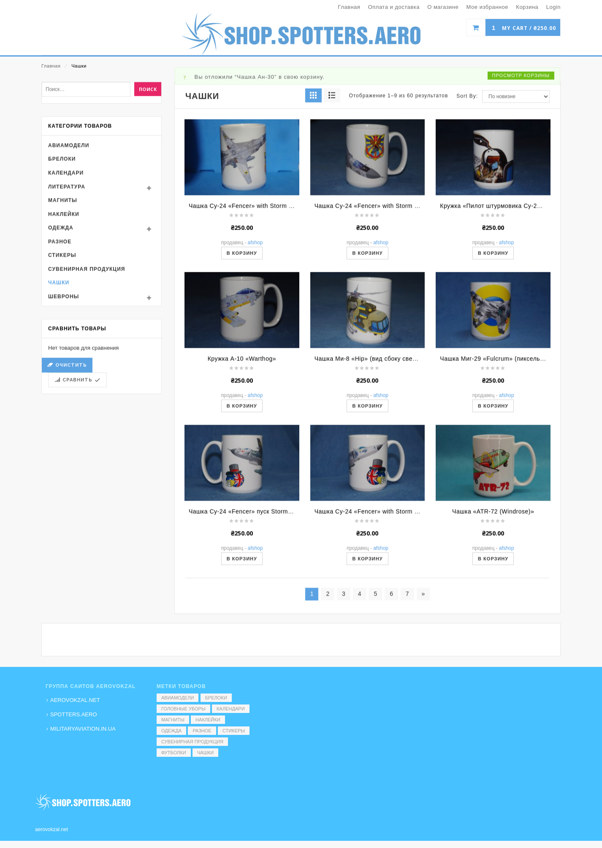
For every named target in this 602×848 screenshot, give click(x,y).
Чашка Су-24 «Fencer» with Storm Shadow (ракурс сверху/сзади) (283, 278)
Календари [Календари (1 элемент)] (231, 708)
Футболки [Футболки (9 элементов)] (173, 752)
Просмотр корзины (521, 148)
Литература (66, 260)
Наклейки (63, 287)
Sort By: (467, 169)
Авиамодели (68, 218)
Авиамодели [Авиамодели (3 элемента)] (177, 697)
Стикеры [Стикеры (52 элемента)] (233, 730)
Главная (50, 65)
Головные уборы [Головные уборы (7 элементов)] (183, 708)
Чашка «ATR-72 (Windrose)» (493, 584)
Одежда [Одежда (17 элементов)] (171, 730)
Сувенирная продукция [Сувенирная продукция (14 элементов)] (192, 741)
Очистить (71, 438)
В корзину (242, 325)
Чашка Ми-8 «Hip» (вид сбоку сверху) (370, 431)
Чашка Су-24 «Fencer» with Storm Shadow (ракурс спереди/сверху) (412, 278)
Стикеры (62, 328)
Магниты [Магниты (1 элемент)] (172, 719)
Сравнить (77, 452)
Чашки (58, 356)
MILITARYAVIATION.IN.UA (83, 729)
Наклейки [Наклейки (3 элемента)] (207, 719)
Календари (66, 246)
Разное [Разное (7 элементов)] (202, 730)
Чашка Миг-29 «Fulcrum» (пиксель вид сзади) (506, 431)
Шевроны (63, 369)
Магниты (62, 273)
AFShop (255, 315)
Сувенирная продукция (86, 342)
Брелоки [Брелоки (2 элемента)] (216, 697)
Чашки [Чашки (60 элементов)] (205, 752)
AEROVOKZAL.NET (75, 700)
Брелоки (62, 232)
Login (553, 7)
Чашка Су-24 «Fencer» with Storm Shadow (376, 584)
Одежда (60, 300)
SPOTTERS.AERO (73, 714)
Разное (59, 314)
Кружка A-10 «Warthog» (242, 431)
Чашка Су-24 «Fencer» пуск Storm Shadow (250, 584)
